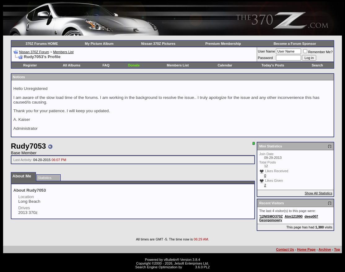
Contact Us (285, 249)
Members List (63, 52)
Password (265, 58)
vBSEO (188, 267)
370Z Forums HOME (42, 43)
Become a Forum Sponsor (295, 43)
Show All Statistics (318, 193)
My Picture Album (99, 43)
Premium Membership (223, 43)
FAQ (106, 65)
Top (337, 249)
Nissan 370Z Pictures (158, 43)
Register (30, 65)
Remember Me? (318, 52)
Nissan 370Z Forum (34, 52)
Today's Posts (272, 65)
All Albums (72, 65)
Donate (134, 65)
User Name (266, 51)
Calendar (225, 65)
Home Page (306, 249)
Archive (325, 249)
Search (317, 65)
